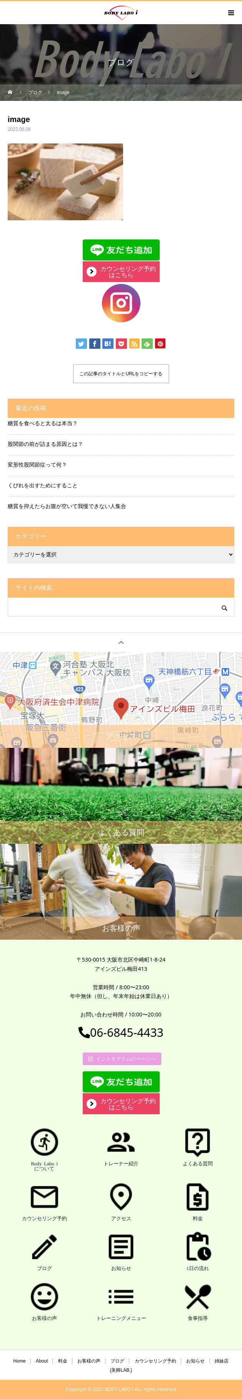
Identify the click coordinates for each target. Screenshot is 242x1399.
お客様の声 (88, 1361)
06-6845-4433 (121, 1032)
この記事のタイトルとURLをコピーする (120, 373)
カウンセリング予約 (155, 1361)
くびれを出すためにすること (43, 485)
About (42, 1361)
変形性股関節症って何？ (37, 464)
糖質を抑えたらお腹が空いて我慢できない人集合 (67, 506)
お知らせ (195, 1361)
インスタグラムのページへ (122, 1058)
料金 (62, 1361)
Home (19, 1361)
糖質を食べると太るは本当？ (43, 423)
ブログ (117, 1361)
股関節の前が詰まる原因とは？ (45, 443)
